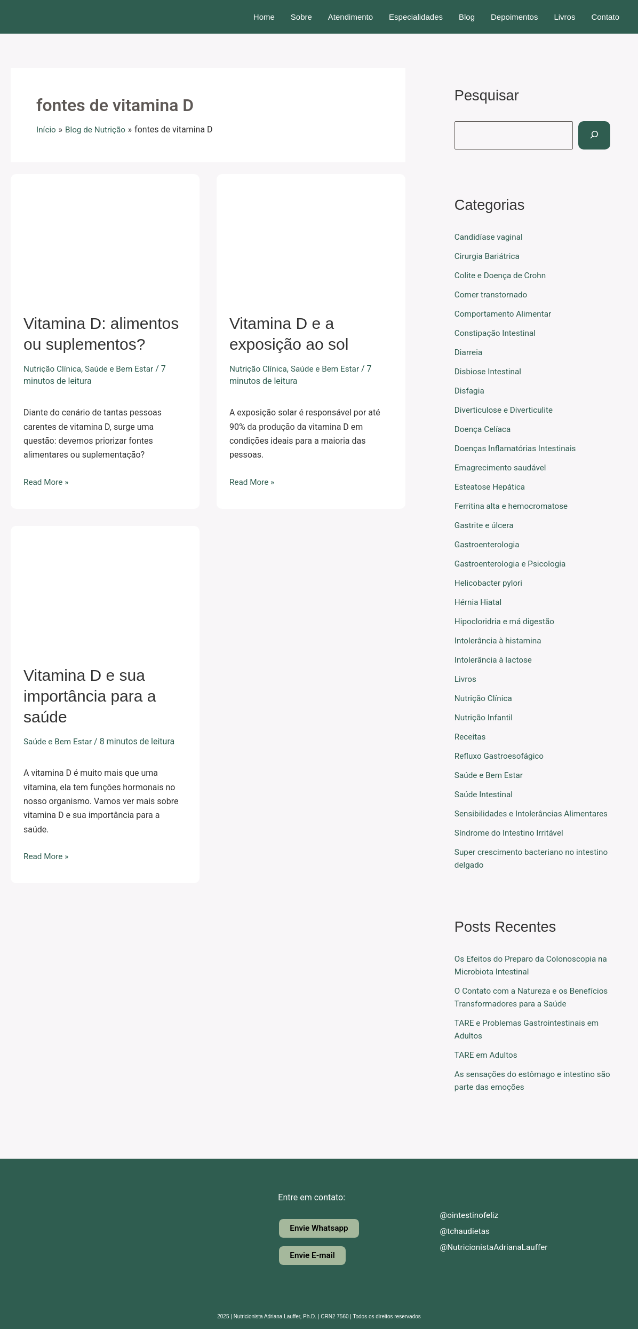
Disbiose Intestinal (489, 371)
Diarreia (469, 352)
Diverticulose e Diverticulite (505, 410)
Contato (605, 16)
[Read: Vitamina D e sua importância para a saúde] (105, 588)
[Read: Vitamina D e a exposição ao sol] (311, 236)
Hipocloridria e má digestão (506, 621)
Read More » (46, 481)
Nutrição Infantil (484, 717)
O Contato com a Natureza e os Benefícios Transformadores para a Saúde (521, 1016)
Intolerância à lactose (495, 660)
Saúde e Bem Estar (123, 369)
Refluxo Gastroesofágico (501, 756)
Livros (564, 16)
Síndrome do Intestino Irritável (511, 845)
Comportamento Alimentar (505, 314)
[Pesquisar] (596, 135)
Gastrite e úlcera (485, 525)
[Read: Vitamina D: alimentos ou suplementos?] (105, 236)
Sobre (301, 16)
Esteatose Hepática (491, 487)
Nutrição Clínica (53, 369)
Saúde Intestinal (484, 794)
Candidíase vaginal (490, 237)
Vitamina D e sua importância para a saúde (89, 696)
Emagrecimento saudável (502, 467)
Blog (467, 16)
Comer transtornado (492, 294)
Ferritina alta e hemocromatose (513, 506)
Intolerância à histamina (499, 640)
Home (264, 16)
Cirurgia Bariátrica (488, 256)
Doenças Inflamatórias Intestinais (517, 448)
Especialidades (416, 16)
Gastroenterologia (488, 544)
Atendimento (350, 16)
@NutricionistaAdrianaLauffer (487, 1246)
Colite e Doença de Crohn (502, 275)
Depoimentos (514, 16)
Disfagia (470, 391)
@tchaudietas (457, 1230)
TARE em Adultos (487, 1080)
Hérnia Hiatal (479, 602)
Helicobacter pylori (489, 583)
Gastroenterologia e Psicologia (512, 564)
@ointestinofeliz (461, 1214)
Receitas (470, 737)
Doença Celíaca (484, 429)
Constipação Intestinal (496, 333)
